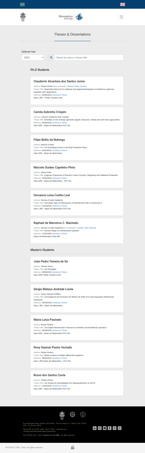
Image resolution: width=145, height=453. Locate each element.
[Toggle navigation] (121, 17)
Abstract (56, 95)
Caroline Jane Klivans (86, 228)
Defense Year (29, 51)
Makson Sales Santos (76, 86)
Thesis (64, 95)
